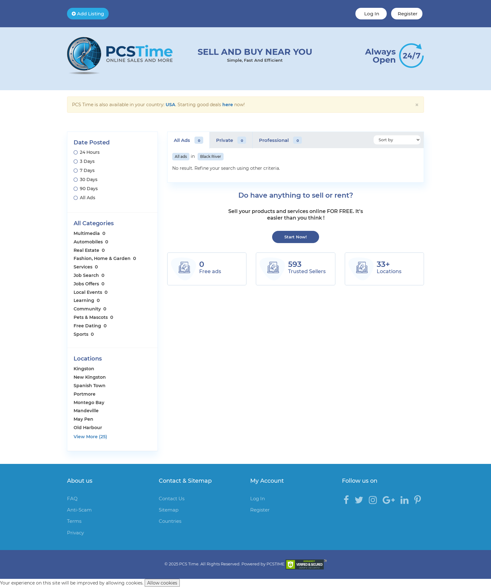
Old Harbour (88, 427)
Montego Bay (89, 402)
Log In (371, 14)
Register (406, 14)
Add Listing (88, 14)
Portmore (85, 394)
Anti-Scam (79, 510)
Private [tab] (231, 140)
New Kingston (90, 377)
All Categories (94, 223)
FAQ (72, 498)
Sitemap (168, 510)
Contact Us (171, 498)
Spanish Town (90, 385)
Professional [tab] (280, 140)
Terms (74, 521)
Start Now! (295, 236)
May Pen (83, 419)
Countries (170, 521)
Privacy (75, 533)
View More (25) (90, 436)
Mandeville (86, 410)
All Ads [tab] (188, 140)
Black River (210, 156)
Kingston (84, 368)
